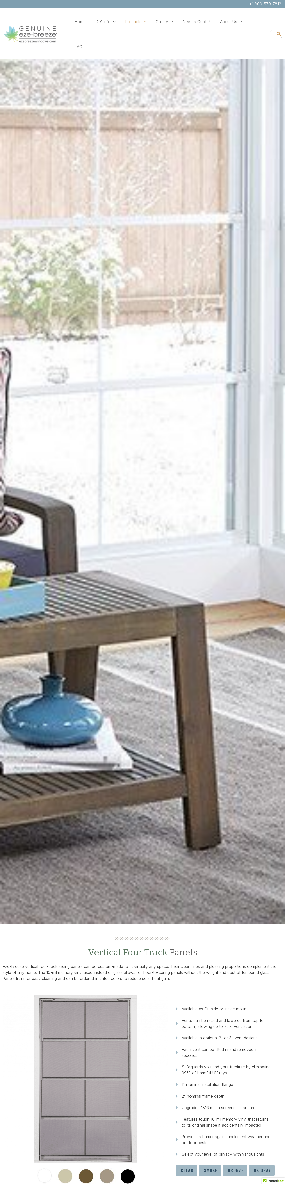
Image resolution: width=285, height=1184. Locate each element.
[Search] (279, 22)
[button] (110, 21)
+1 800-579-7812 (265, 3)
